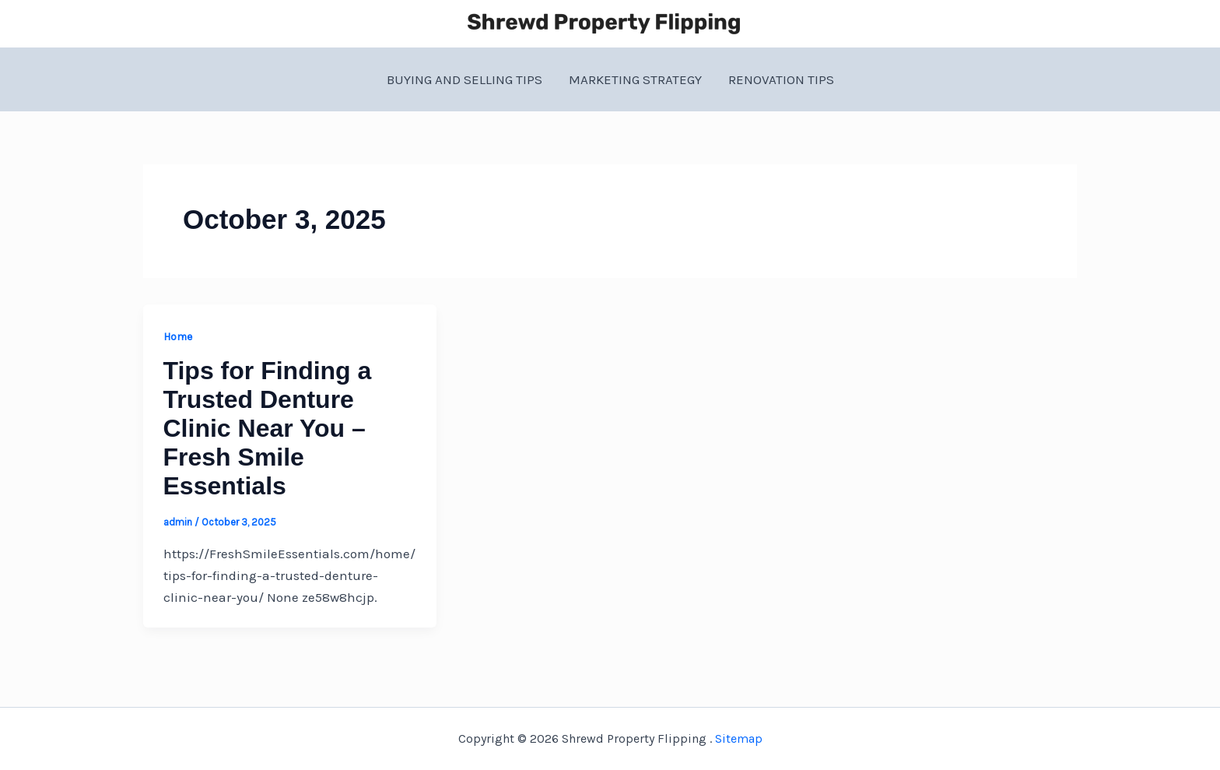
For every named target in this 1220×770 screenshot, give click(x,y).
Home (177, 336)
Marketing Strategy (635, 79)
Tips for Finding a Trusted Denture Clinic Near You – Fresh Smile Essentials (267, 428)
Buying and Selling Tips (464, 79)
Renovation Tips (781, 79)
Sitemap (738, 738)
